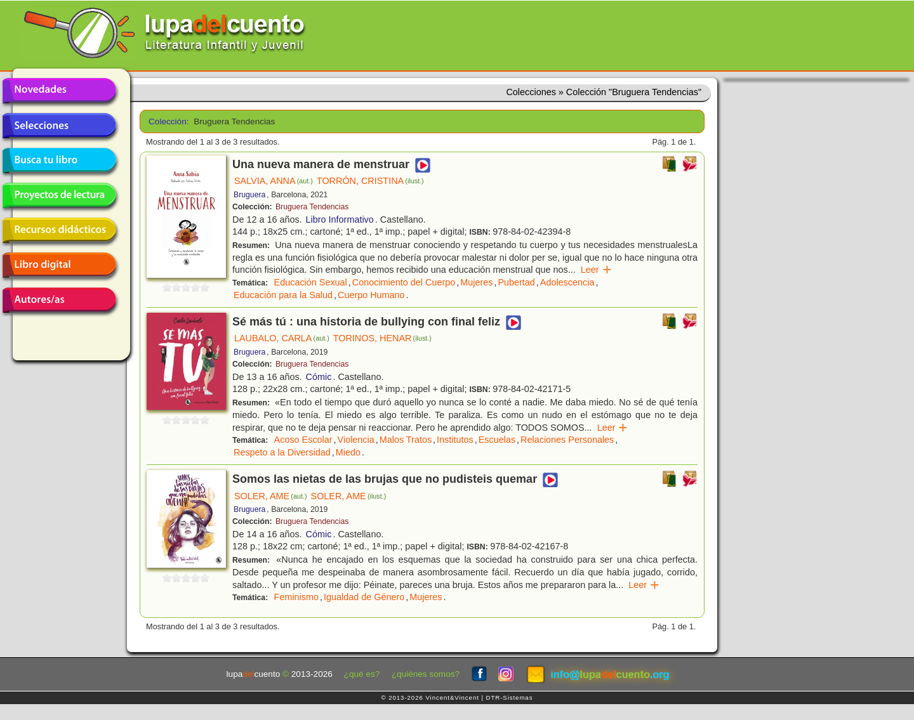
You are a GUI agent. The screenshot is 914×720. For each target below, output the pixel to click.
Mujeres (476, 282)
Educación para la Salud (283, 295)
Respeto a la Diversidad (282, 452)
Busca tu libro (59, 160)
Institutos (455, 440)
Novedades (59, 90)
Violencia (356, 440)
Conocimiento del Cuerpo (403, 282)
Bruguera (249, 194)
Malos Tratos (406, 440)
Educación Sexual (310, 282)
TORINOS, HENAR (382, 338)
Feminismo (296, 597)
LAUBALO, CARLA (281, 338)
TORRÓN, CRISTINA (370, 181)
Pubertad (516, 282)
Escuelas (497, 440)
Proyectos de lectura (59, 195)
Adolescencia (567, 282)
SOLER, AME (270, 496)
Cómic (319, 377)
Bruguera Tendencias (311, 206)
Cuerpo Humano (371, 295)
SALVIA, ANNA (273, 181)
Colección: (167, 121)
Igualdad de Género (364, 597)
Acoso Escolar (303, 440)
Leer (596, 270)
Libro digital (59, 265)
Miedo (348, 452)
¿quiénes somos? (426, 674)
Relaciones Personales (567, 440)
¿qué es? (362, 674)
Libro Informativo (340, 219)
